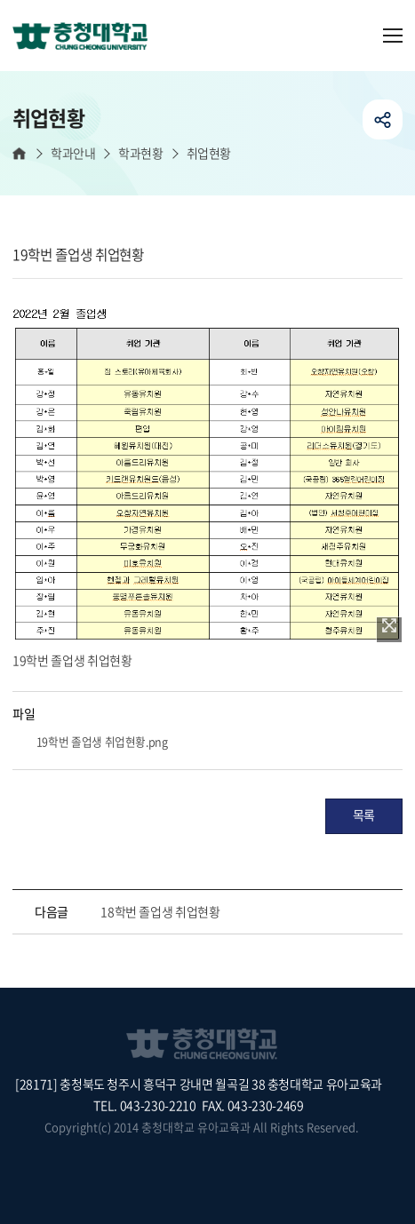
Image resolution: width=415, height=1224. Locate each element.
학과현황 (140, 153)
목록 (364, 814)
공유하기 (383, 119)
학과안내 (73, 153)
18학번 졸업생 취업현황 (159, 911)
